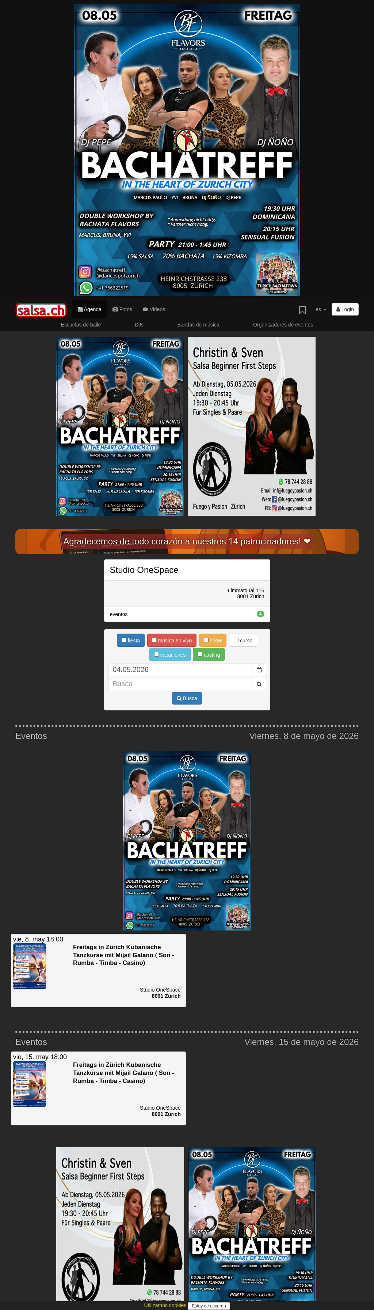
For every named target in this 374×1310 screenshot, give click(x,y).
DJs (139, 325)
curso (243, 640)
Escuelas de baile (81, 325)
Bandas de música (198, 325)
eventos (187, 614)
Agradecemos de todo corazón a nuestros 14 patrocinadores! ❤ (187, 541)
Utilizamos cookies (166, 1305)
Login (345, 309)
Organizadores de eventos (283, 325)
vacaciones (170, 655)
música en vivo (172, 640)
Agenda (89, 309)
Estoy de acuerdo (209, 1306)
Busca (187, 698)
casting (209, 655)
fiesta (131, 640)
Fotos (122, 309)
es (321, 309)
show (213, 640)
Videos (154, 309)
